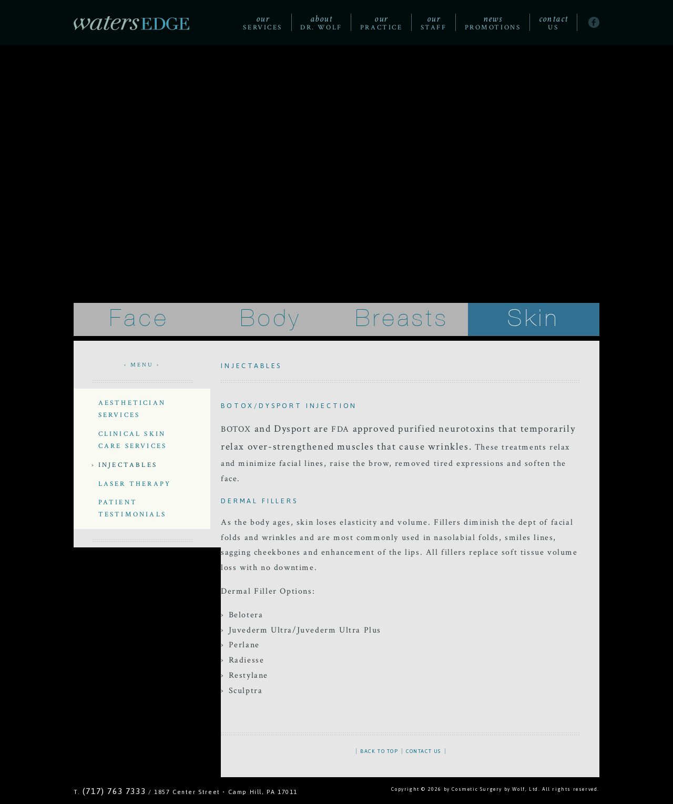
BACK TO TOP (379, 751)
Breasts (402, 319)
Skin (533, 319)
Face (139, 319)
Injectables (127, 465)
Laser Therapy (134, 484)
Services (262, 23)
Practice (381, 23)
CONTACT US (423, 751)
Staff (434, 23)
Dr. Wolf (321, 23)
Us (553, 23)
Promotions (493, 23)
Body (270, 319)
